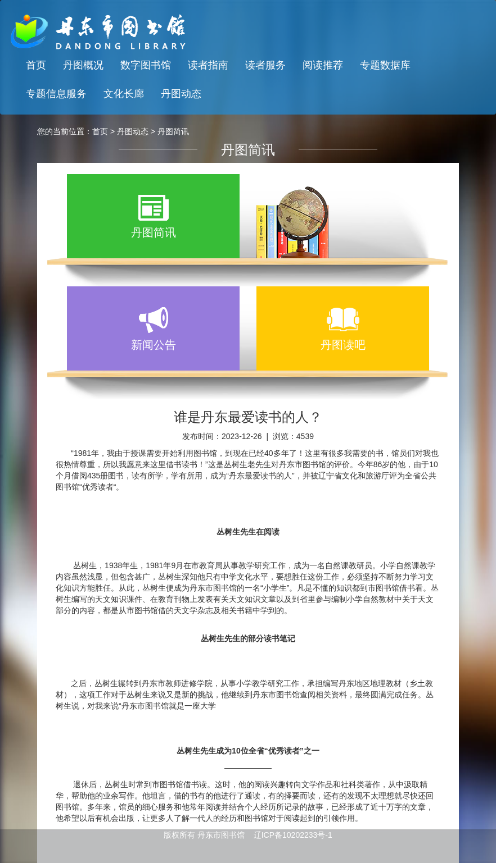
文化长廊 (123, 93)
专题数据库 (385, 65)
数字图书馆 (145, 65)
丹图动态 (181, 93)
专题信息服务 (56, 93)
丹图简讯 (173, 131)
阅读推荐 (323, 65)
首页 (36, 65)
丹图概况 (83, 65)
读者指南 (208, 65)
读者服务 (265, 65)
